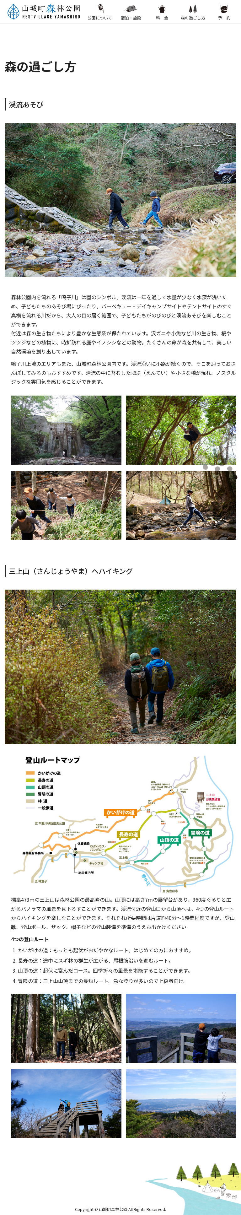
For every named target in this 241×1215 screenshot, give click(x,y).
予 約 (224, 12)
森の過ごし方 (193, 12)
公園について (100, 12)
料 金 (162, 12)
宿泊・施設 (131, 12)
